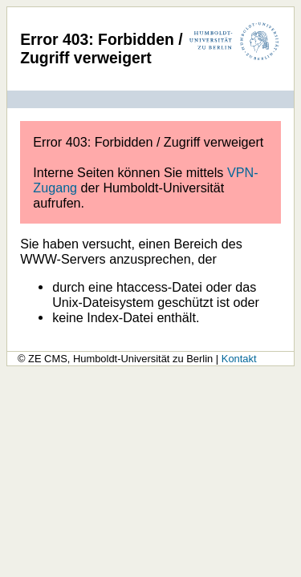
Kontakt (239, 359)
